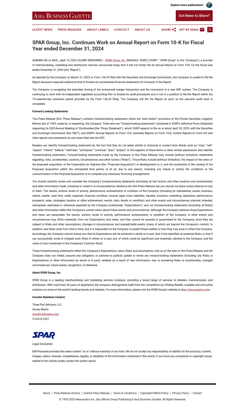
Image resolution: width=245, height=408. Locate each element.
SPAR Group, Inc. (115, 60)
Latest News (42, 29)
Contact (121, 29)
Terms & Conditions (125, 393)
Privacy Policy (180, 393)
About (46, 393)
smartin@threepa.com (45, 314)
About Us (142, 29)
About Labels (98, 29)
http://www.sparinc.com (195, 289)
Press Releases (69, 29)
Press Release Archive (67, 393)
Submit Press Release (97, 393)
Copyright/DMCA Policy (154, 393)
